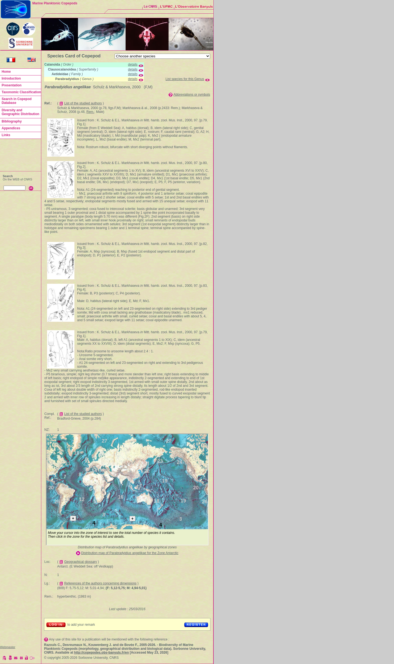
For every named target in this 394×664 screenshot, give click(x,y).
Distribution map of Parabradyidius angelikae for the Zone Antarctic (129, 553)
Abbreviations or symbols (191, 94)
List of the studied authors (83, 103)
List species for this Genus (185, 79)
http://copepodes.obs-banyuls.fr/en (101, 652)
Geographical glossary (80, 562)
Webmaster (7, 647)
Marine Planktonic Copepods (54, 3)
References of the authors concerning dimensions (100, 583)
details (133, 64)
